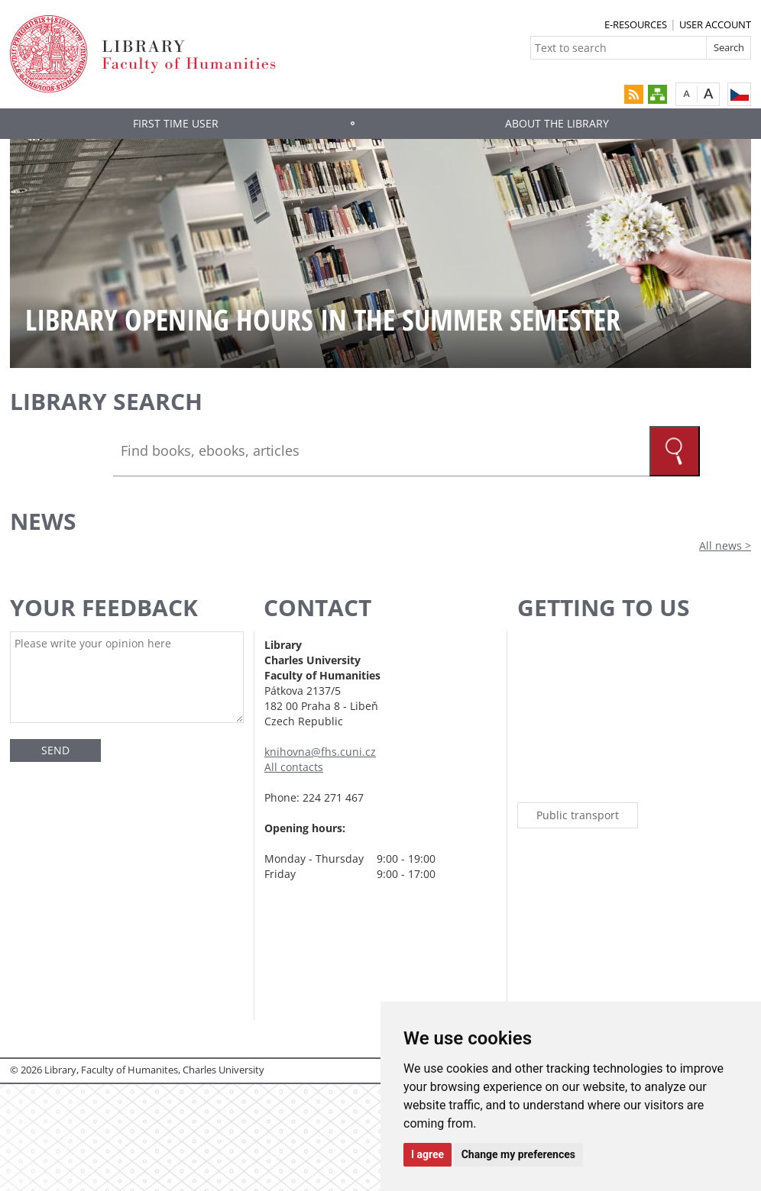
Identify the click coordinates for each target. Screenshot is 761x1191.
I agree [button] (427, 1154)
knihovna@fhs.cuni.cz (320, 751)
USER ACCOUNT (715, 24)
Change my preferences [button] (518, 1154)
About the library (557, 123)
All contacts (293, 767)
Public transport (577, 815)
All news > (725, 545)
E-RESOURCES (635, 24)
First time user (176, 123)
